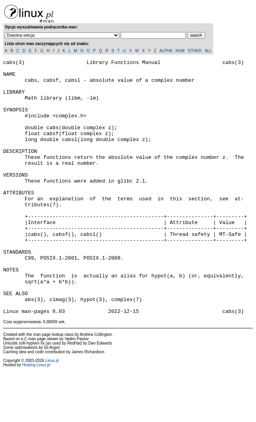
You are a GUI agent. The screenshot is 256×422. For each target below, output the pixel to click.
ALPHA (165, 51)
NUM (179, 51)
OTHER (195, 51)
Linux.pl (52, 411)
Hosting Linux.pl (36, 416)
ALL (208, 51)
